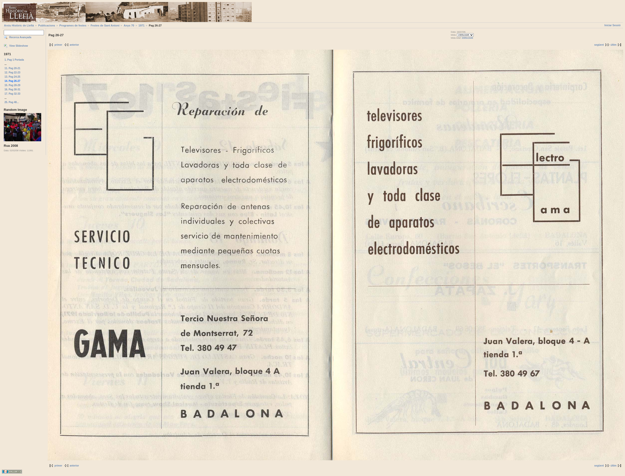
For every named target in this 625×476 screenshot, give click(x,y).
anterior (74, 44)
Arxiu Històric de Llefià (19, 25)
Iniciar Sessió (613, 25)
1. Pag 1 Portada (14, 59)
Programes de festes (72, 25)
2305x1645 (467, 38)
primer (58, 44)
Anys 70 (129, 25)
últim (614, 44)
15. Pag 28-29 (12, 85)
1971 (142, 25)
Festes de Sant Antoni (105, 25)
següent (599, 44)
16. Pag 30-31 (12, 89)
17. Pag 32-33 (12, 93)
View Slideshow (18, 45)
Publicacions (46, 25)
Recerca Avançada (20, 37)
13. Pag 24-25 (12, 76)
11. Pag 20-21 (12, 68)
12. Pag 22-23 (12, 72)
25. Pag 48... (11, 102)
